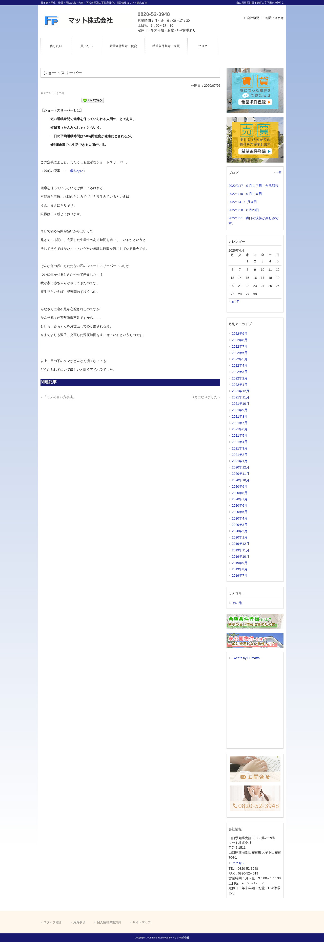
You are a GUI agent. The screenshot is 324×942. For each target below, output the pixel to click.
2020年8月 (240, 493)
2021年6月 (240, 429)
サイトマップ (142, 922)
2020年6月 (240, 505)
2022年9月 (240, 333)
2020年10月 (240, 480)
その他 (60, 93)
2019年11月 (240, 550)
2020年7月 (240, 499)
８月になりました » (205, 397)
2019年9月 (240, 563)
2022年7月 (240, 346)
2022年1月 (240, 385)
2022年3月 (240, 372)
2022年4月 (240, 365)
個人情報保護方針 (109, 922)
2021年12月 (240, 391)
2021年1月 (240, 461)
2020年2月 (240, 531)
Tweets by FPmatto (246, 658)
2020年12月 (240, 467)
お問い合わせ (274, 17)
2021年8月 (240, 416)
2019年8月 (240, 569)
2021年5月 (240, 435)
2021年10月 (240, 404)
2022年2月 (240, 378)
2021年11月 (240, 397)
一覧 (278, 172)
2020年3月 (240, 525)
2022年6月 (240, 353)
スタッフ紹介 (53, 922)
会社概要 (253, 17)
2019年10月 (240, 556)
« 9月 (236, 302)
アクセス (238, 863)
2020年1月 (240, 537)
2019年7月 (240, 575)
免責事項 (79, 922)
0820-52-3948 (154, 14)
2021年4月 (240, 442)
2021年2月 (240, 455)
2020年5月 (240, 512)
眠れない (76, 171)
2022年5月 (240, 359)
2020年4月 (240, 518)
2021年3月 (240, 448)
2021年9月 (240, 410)
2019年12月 (240, 544)
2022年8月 (240, 340)
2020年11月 (240, 474)
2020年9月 (240, 486)
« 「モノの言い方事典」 (58, 397)
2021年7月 (240, 423)
